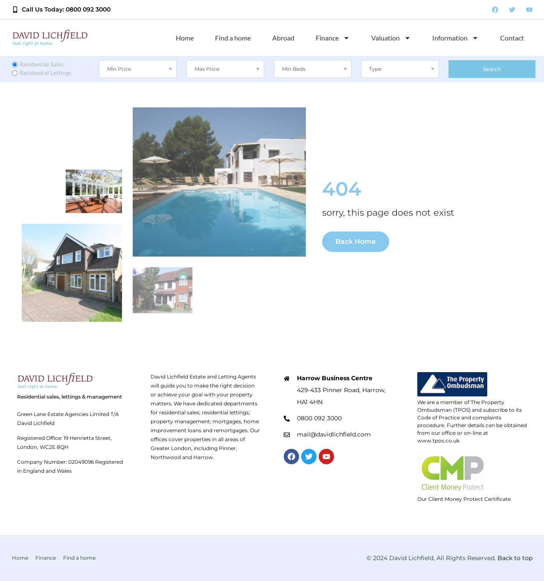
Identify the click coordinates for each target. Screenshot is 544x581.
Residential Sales (38, 64)
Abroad (283, 38)
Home (185, 38)
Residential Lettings (41, 72)
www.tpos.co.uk (438, 440)
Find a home (233, 38)
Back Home (355, 241)
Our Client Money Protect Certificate (464, 499)
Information (455, 38)
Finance (333, 38)
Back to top (514, 558)
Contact (512, 38)
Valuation (391, 38)
